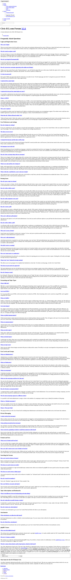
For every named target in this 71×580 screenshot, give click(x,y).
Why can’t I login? (5, 44)
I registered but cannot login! (7, 80)
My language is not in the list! (8, 146)
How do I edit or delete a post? (8, 188)
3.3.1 (24, 28)
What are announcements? (7, 322)
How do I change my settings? (8, 125)
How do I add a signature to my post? (9, 198)
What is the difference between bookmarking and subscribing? (15, 493)
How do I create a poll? (6, 206)
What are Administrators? (7, 354)
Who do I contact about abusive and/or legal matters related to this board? (18, 543)
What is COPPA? (5, 98)
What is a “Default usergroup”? (8, 401)
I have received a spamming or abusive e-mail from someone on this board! (18, 429)
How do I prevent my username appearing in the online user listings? (17, 67)
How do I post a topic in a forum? (8, 181)
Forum (4, 5)
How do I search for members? (8, 478)
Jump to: (4, 554)
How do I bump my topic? (7, 272)
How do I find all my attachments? (9, 522)
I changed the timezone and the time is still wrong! (12, 139)
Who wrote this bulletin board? (8, 530)
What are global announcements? (8, 315)
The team (8, 10)
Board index (6, 35)
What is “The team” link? (7, 407)
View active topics (10, 7)
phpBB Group (38, 533)
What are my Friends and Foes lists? (9, 440)
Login (4, 20)
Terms (4, 572)
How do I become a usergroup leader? (10, 388)
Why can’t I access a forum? (7, 230)
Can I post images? (5, 306)
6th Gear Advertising (9, 575)
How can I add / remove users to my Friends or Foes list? (14, 448)
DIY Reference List (10, 16)
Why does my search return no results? (10, 465)
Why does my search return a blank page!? (11, 471)
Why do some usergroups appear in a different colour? (13, 395)
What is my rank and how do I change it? (10, 163)
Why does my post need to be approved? (10, 265)
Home (4, 3)
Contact (5, 573)
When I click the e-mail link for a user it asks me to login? (14, 171)
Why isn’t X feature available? (8, 537)
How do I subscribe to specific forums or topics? (12, 500)
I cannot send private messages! (8, 416)
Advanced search (10, 12)
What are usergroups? (6, 370)
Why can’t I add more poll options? (9, 215)
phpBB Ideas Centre (60, 539)
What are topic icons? (6, 344)
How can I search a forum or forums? (9, 458)
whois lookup (24, 547)
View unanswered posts (11, 6)
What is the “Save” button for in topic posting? (12, 260)
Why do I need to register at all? (8, 51)
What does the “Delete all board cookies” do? (11, 115)
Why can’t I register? (6, 108)
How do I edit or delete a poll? (8, 222)
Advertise (5, 568)
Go (21, 556)
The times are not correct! (7, 131)
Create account (6, 18)
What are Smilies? (5, 298)
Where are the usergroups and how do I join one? (12, 378)
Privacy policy (6, 569)
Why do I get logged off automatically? (10, 59)
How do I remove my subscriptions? (9, 507)
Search (4, 11)
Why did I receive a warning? (8, 245)
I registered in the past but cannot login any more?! (13, 91)
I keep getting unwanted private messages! (11, 423)
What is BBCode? (5, 283)
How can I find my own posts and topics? (10, 483)
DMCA (5, 571)
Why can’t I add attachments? (8, 237)
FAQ (7, 8)
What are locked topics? (6, 336)
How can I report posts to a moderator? (10, 253)
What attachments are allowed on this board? (11, 515)
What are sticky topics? (6, 330)
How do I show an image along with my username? (13, 154)
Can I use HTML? (5, 291)
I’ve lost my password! (6, 74)
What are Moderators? (6, 362)
